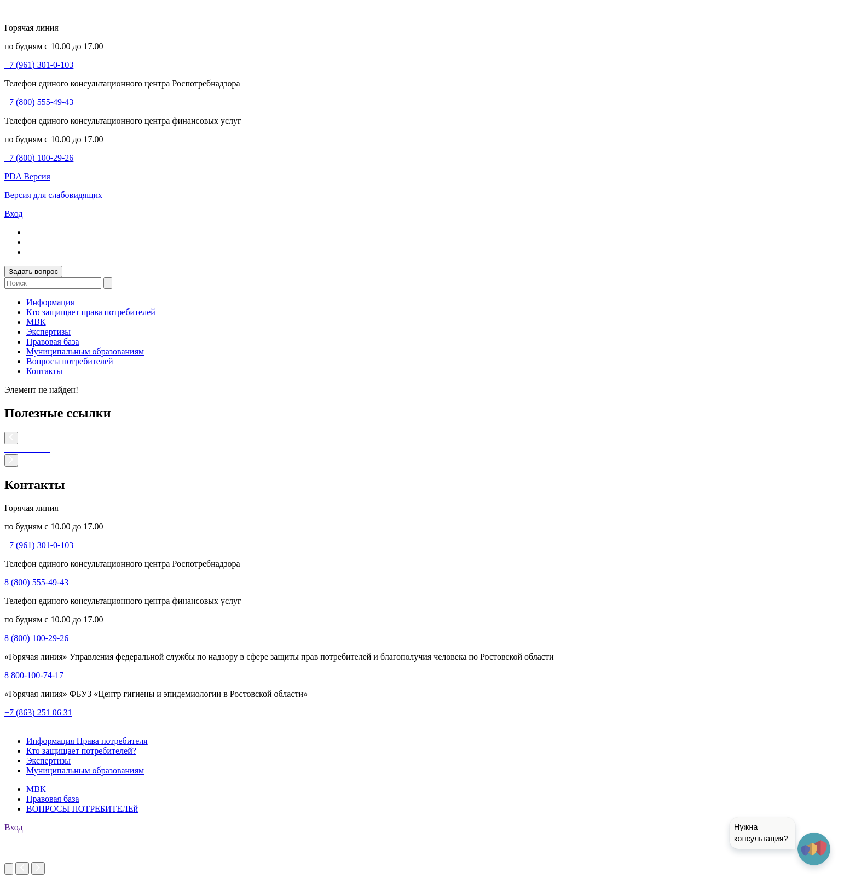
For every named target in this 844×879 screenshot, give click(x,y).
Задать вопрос (33, 271)
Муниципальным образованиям (85, 351)
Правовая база (52, 341)
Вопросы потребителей (69, 361)
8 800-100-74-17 (33, 675)
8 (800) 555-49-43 (36, 582)
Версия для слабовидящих (53, 195)
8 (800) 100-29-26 (36, 638)
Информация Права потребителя (87, 741)
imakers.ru (23, 856)
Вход (13, 213)
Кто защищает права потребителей (90, 312)
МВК (36, 322)
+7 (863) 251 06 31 (38, 712)
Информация (50, 302)
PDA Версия (27, 176)
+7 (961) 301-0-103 (38, 64)
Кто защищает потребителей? (81, 750)
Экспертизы (48, 331)
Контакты (44, 371)
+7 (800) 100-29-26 (38, 157)
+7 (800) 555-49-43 (38, 102)
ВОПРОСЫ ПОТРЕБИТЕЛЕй (82, 808)
